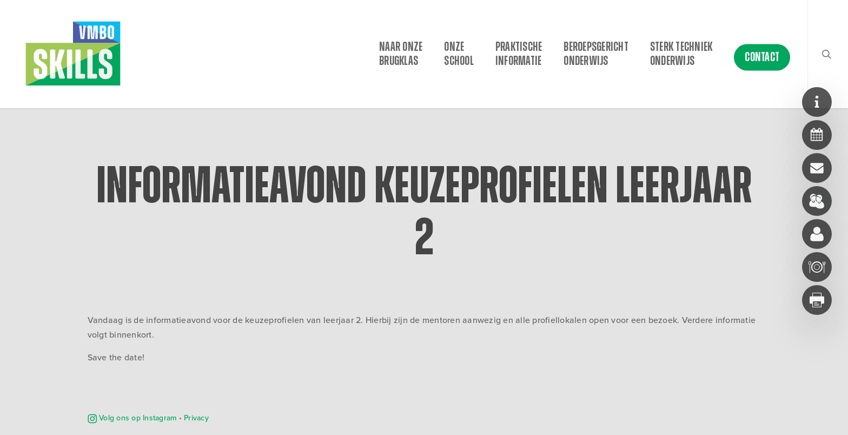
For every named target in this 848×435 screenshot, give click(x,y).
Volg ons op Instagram (132, 418)
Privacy (196, 418)
